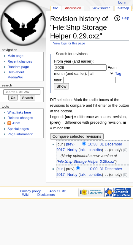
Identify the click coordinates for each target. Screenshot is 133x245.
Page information (20, 134)
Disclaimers (46, 194)
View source (101, 8)
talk (83, 150)
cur (60, 169)
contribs (95, 150)
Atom (16, 123)
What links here (19, 112)
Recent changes (19, 61)
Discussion (73, 8)
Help (125, 18)
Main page (15, 56)
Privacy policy (30, 191)
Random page (18, 67)
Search (7, 85)
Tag (118, 74)
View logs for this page (69, 43)
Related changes (20, 118)
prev (69, 144)
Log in (122, 2)
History (123, 8)
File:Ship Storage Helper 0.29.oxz (86, 161)
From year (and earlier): (74, 61)
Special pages (18, 129)
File (55, 8)
